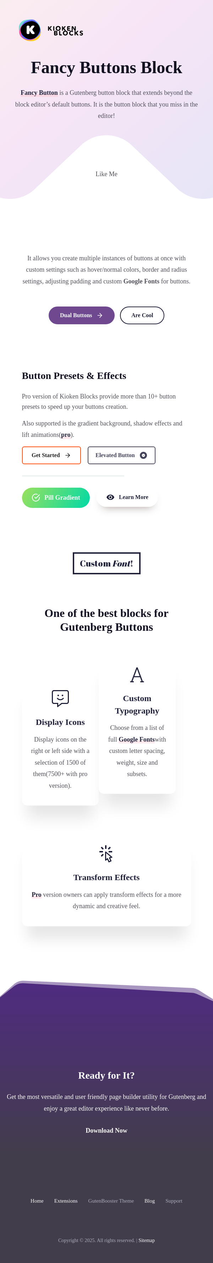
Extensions (66, 1201)
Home (37, 1201)
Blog (149, 1201)
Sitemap (146, 1240)
